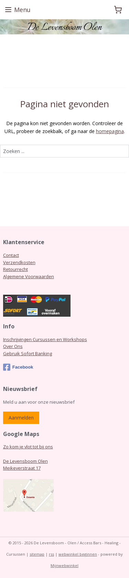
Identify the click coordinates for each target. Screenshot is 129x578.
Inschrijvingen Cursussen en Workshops (45, 339)
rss (51, 554)
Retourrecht (15, 269)
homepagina (110, 131)
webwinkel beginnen (77, 554)
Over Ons (13, 346)
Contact (11, 255)
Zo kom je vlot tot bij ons (28, 447)
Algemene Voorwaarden (28, 276)
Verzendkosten (19, 262)
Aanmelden (21, 417)
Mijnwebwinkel (64, 565)
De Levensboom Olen (25, 461)
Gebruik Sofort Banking (27, 353)
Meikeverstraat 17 (22, 468)
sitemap (37, 554)
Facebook (18, 367)
